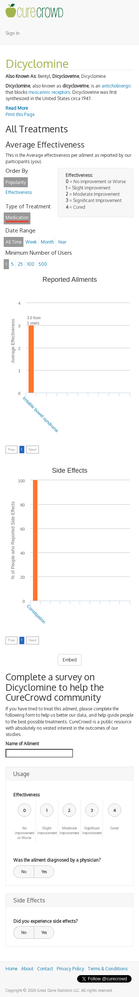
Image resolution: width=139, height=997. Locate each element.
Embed (70, 660)
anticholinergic (116, 86)
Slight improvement (47, 830)
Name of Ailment (22, 743)
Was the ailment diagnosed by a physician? (56, 860)
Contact (45, 968)
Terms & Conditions (108, 968)
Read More (17, 108)
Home (11, 968)
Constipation (36, 613)
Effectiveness (26, 795)
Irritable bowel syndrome (40, 414)
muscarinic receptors (49, 92)
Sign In (13, 33)
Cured (114, 828)
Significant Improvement (92, 830)
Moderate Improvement (69, 830)
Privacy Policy (70, 968)
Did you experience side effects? (45, 921)
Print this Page (20, 114)
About (27, 968)
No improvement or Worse (24, 833)
